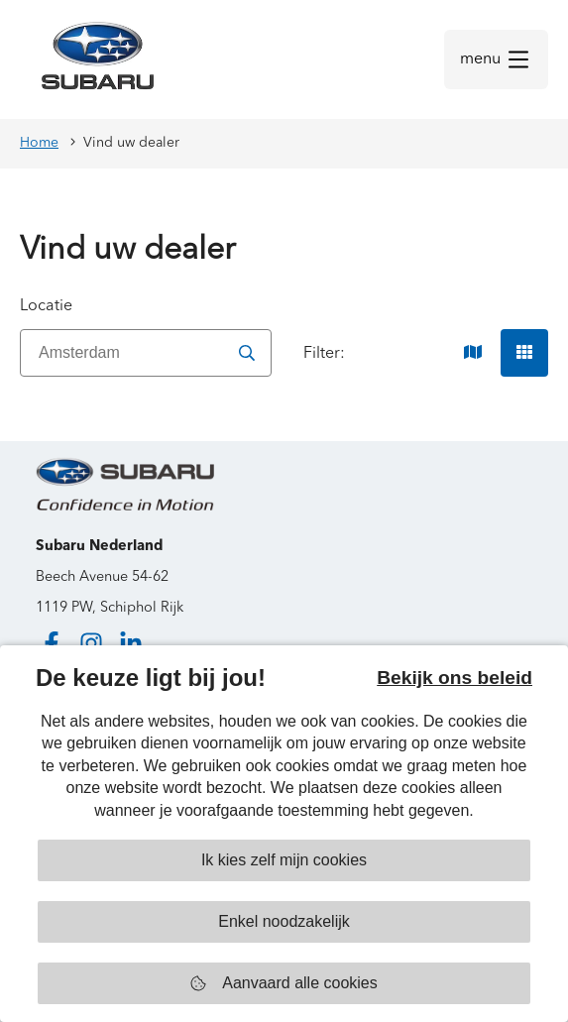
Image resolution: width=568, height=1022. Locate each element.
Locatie (46, 306)
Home (39, 143)
